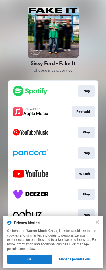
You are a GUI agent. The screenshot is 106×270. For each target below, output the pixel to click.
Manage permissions (75, 259)
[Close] (97, 222)
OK (29, 259)
